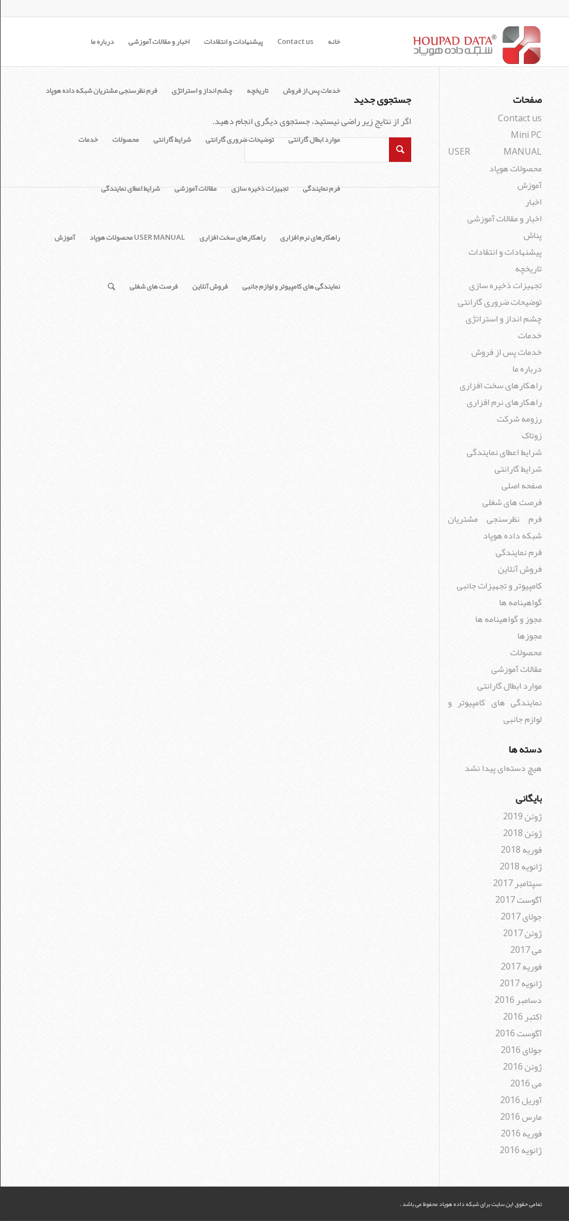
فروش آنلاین (209, 286)
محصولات (125, 139)
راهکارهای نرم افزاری (309, 237)
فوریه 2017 (520, 967)
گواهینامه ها (519, 602)
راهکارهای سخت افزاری (232, 237)
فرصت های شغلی (153, 286)
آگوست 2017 (518, 900)
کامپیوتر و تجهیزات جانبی (498, 586)
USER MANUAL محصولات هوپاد (136, 237)
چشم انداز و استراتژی (201, 90)
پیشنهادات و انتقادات (232, 41)
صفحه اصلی (521, 486)
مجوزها (529, 636)
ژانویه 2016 (520, 1150)
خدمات (87, 139)
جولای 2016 (520, 1050)
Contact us (295, 41)
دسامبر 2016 (517, 1000)
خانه (333, 41)
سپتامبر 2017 (516, 883)
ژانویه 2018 (520, 867)
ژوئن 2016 (521, 1067)
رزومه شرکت (518, 419)
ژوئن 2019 (521, 816)
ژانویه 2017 (520, 983)
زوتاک (531, 435)
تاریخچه (257, 90)
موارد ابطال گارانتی (314, 139)
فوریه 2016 (520, 1134)
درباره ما (101, 41)
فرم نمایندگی (321, 188)
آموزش (64, 237)
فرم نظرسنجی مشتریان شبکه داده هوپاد (101, 90)
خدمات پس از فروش (311, 90)
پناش (532, 235)
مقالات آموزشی (195, 188)
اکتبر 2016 (521, 1017)
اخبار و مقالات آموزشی (158, 41)
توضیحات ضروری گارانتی (239, 139)
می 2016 (525, 1084)
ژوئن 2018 (521, 833)
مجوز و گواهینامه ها (508, 619)
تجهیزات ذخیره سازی (259, 188)
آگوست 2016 (518, 1033)
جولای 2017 (520, 917)
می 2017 (525, 950)
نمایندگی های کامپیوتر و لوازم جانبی (291, 286)
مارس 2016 (520, 1117)
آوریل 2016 (520, 1100)
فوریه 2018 (520, 850)
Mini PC (525, 135)
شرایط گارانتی (172, 139)
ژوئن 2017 (521, 933)
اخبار (533, 202)
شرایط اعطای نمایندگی (130, 188)
